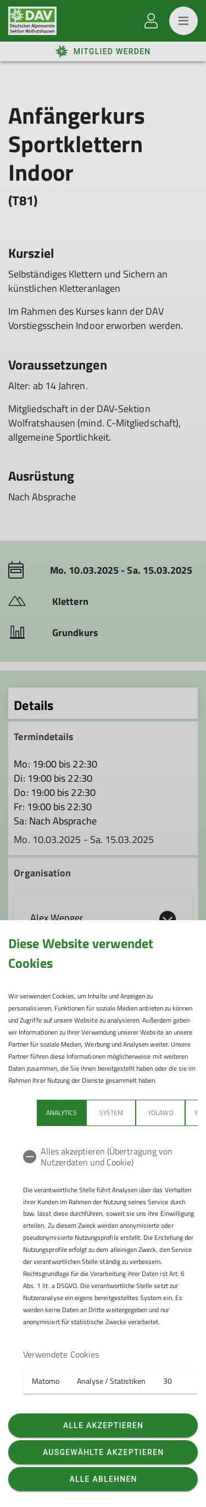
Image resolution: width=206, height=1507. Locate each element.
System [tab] (111, 1112)
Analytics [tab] (61, 1112)
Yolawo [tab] (160, 1112)
